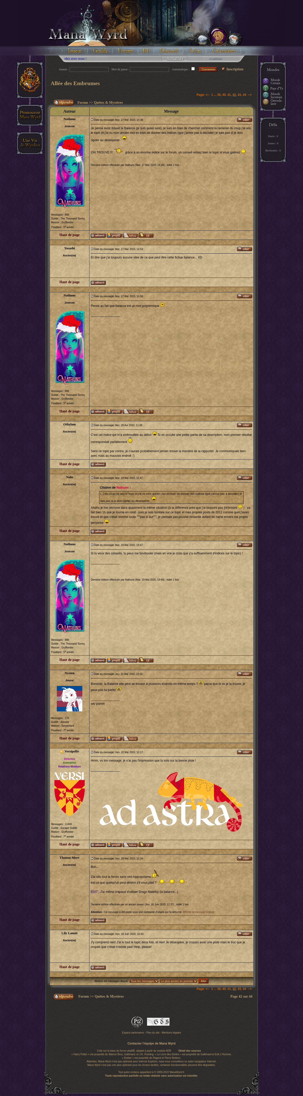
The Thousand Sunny (73, 218)
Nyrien (69, 673)
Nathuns (69, 119)
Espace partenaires (133, 1032)
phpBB (131, 1050)
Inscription (232, 69)
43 (239, 95)
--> (250, 95)
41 (229, 95)
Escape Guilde (69, 828)
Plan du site (153, 1032)
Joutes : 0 (273, 143)
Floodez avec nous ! (81, 58)
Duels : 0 (273, 136)
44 (244, 95)
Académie (215, 59)
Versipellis (71, 751)
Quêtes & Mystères (108, 103)
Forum (82, 103)
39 (218, 95)
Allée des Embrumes (75, 83)
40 (224, 95)
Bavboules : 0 (273, 150)
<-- (207, 95)
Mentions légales (171, 1032)
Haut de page (69, 235)
